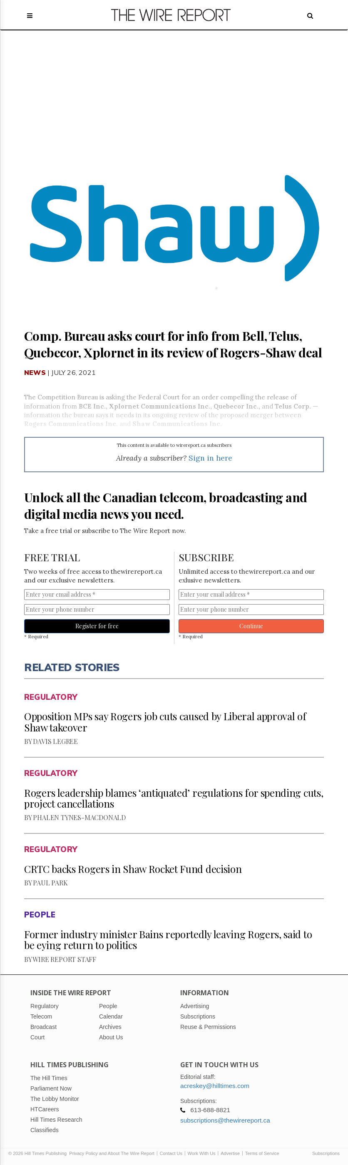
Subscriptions (326, 1153)
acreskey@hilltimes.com (214, 1085)
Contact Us (171, 1153)
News (35, 372)
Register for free (97, 626)
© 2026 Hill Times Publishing (38, 1153)
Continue (251, 626)
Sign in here (210, 458)
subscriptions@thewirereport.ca (225, 1120)
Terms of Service (262, 1153)
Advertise (230, 1153)
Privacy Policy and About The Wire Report (111, 1153)
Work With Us (202, 1153)
